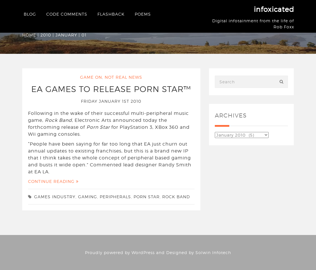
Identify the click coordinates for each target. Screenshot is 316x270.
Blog (30, 14)
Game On (91, 77)
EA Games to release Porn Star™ (111, 89)
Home (29, 34)
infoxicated (274, 9)
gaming (87, 196)
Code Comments (66, 14)
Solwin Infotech (213, 252)
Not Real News (123, 77)
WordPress (143, 252)
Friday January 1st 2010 (111, 101)
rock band (176, 196)
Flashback (111, 14)
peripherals (115, 196)
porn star (147, 196)
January (66, 34)
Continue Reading (53, 181)
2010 (45, 34)
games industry (54, 196)
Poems (143, 14)
